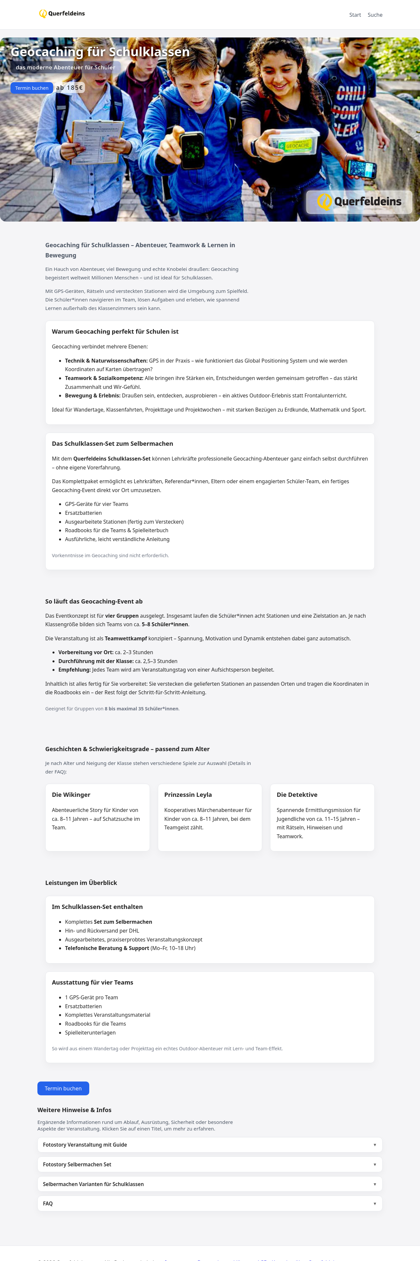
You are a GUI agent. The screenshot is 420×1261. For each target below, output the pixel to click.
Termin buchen (31, 88)
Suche (375, 14)
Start (355, 14)
